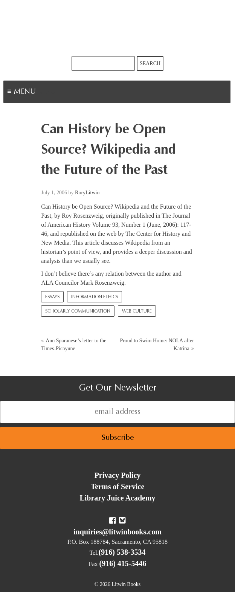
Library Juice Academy (117, 498)
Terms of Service (118, 486)
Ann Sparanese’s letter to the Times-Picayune (73, 344)
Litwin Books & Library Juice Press (117, 28)
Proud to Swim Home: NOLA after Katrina (157, 344)
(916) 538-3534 (122, 552)
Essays (52, 297)
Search (150, 63)
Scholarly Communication (77, 311)
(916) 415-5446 (122, 563)
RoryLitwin (87, 192)
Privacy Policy (118, 475)
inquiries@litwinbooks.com (117, 532)
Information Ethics (94, 297)
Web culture (137, 311)
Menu (47, 92)
